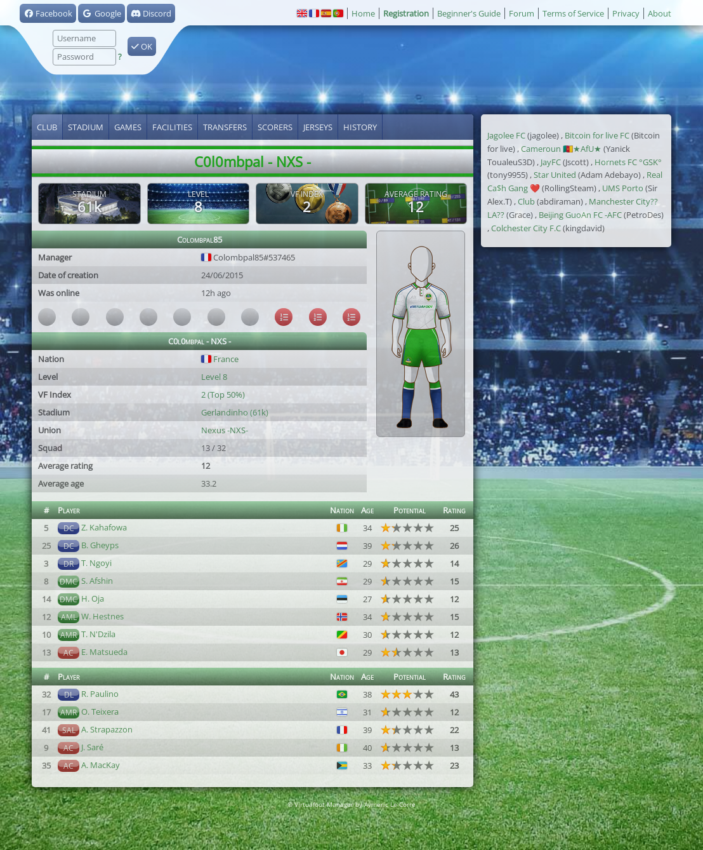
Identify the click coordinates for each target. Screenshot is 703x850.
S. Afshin (97, 580)
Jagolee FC (506, 135)
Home (363, 13)
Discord (151, 13)
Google (101, 13)
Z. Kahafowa (104, 527)
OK (141, 46)
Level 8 (214, 376)
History (360, 127)
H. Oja (92, 598)
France (220, 359)
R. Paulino (100, 693)
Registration (406, 13)
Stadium (85, 127)
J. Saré (92, 747)
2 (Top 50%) (223, 394)
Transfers (225, 127)
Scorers (275, 127)
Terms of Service (573, 13)
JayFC (551, 162)
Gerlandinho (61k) (234, 412)
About (659, 13)
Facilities (172, 127)
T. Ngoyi (96, 563)
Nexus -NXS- (224, 430)
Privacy (626, 13)
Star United (555, 174)
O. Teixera (100, 711)
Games (127, 127)
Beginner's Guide (469, 13)
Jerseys (317, 127)
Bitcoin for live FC (597, 135)
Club (47, 127)
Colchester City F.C (526, 228)
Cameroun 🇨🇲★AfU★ (561, 148)
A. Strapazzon (107, 729)
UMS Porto (622, 188)
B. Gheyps (100, 545)
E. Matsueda (104, 652)
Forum (521, 13)
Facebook (47, 13)
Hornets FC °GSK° (628, 162)
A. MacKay (100, 765)
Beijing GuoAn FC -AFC (580, 214)
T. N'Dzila (98, 634)
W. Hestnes (102, 616)
